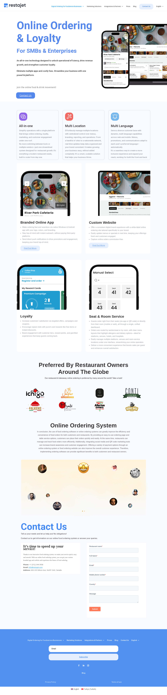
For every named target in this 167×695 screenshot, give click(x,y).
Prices (128, 6)
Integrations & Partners (112, 6)
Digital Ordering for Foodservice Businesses (66, 6)
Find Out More (30, 248)
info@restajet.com (36, 567)
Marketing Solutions (94, 6)
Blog (134, 6)
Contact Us (146, 6)
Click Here (82, 507)
